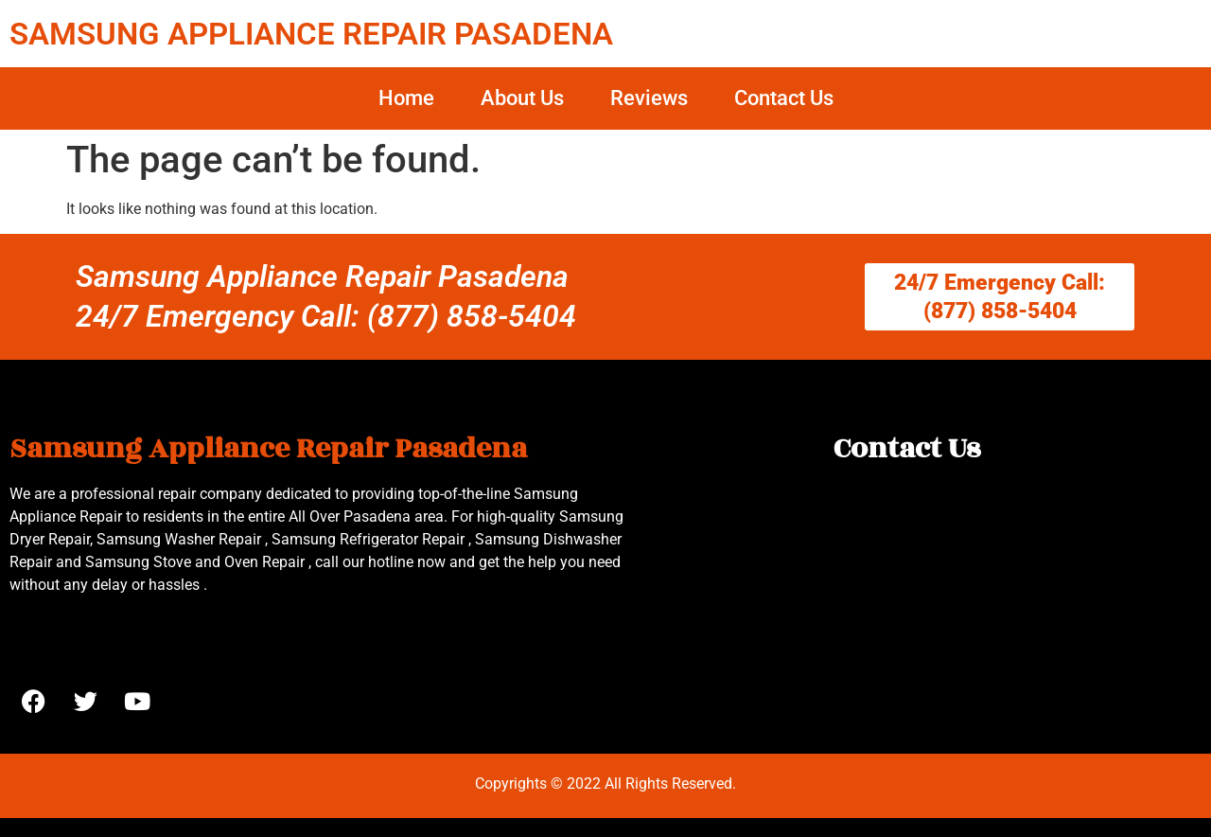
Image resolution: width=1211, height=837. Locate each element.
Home (406, 98)
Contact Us (784, 98)
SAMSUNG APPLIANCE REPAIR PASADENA (311, 33)
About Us (522, 98)
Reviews (649, 98)
